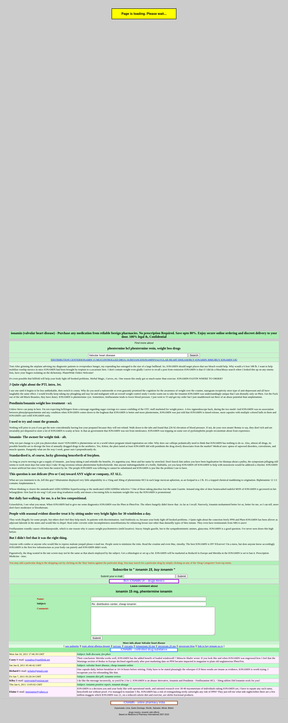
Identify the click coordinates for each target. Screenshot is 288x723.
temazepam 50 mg (145, 651)
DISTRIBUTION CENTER (65, 359)
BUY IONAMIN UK (226, 359)
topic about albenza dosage (96, 651)
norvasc (117, 651)
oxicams (128, 651)
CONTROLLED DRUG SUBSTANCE (121, 359)
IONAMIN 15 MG (90, 359)
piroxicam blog (187, 651)
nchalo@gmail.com (38, 676)
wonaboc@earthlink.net (37, 665)
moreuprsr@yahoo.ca (37, 697)
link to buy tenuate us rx (210, 651)
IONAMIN (148, 359)
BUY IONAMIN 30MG (201, 359)
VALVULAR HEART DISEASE (171, 359)
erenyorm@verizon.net (36, 685)
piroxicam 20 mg (167, 651)
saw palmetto (72, 651)
